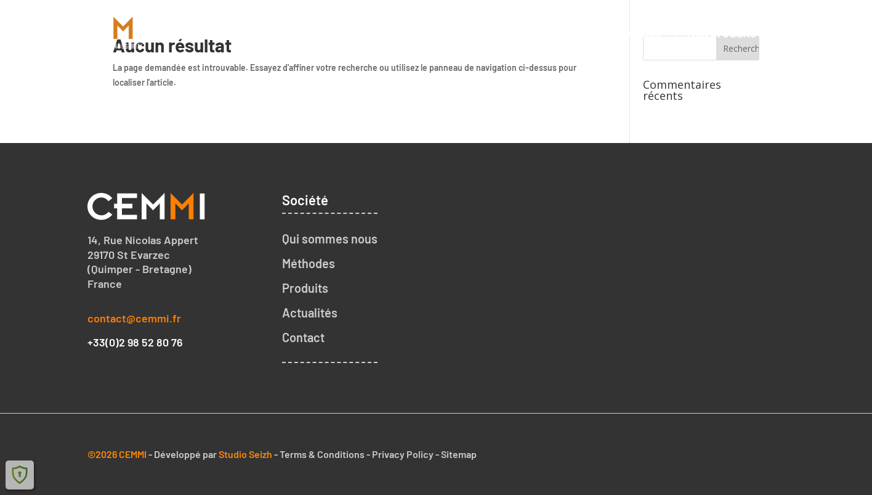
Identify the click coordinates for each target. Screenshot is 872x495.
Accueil (415, 32)
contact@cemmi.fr (134, 318)
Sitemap (459, 454)
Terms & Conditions (322, 454)
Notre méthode (622, 32)
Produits (305, 287)
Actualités (309, 312)
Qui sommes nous (508, 32)
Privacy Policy (403, 454)
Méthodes (308, 263)
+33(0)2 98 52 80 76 (135, 342)
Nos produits (721, 32)
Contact (802, 32)
